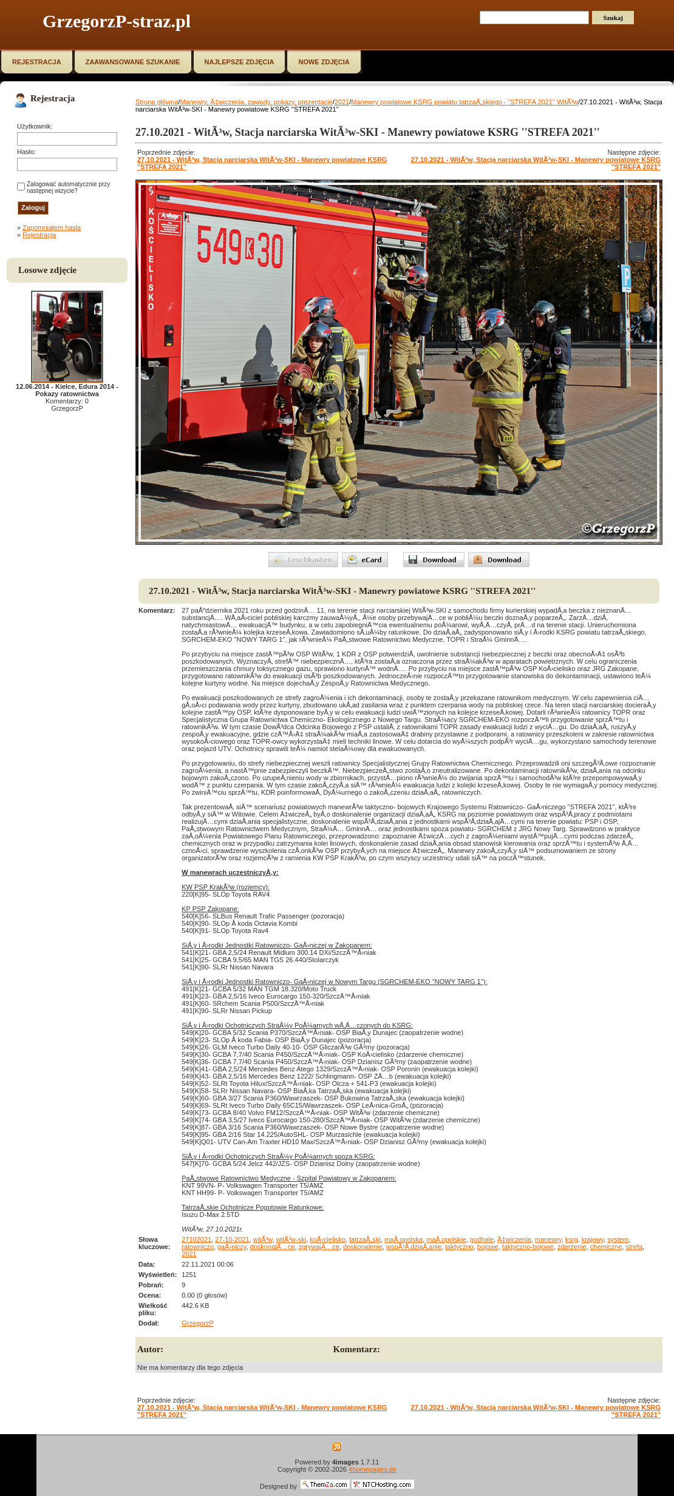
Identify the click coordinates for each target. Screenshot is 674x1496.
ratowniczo (198, 1246)
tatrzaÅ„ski (365, 1239)
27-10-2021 (232, 1239)
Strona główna (156, 102)
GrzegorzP (198, 1323)
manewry (548, 1239)
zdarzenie (572, 1246)
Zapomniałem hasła (51, 227)
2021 (342, 102)
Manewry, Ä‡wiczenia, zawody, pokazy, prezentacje (256, 102)
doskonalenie (363, 1246)
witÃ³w (263, 1239)
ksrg (571, 1239)
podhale (482, 1239)
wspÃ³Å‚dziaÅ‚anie (413, 1246)
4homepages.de (373, 1469)
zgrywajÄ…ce (319, 1246)
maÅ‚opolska (403, 1239)
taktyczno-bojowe (528, 1246)
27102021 (196, 1239)
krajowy (593, 1239)
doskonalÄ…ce (272, 1246)
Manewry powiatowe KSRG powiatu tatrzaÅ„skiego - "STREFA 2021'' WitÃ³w (464, 102)
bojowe (488, 1246)
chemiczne (606, 1246)
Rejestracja (39, 234)
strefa (633, 1246)
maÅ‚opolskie (446, 1239)
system (617, 1239)
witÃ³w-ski (291, 1239)
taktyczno (459, 1246)
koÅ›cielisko (328, 1239)
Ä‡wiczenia (514, 1239)
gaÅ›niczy (231, 1246)
